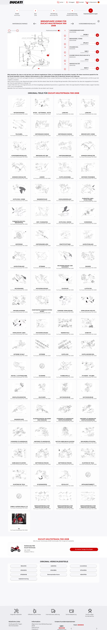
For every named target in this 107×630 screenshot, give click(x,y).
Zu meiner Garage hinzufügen (84, 549)
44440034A (83, 566)
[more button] (94, 35)
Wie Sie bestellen (14, 625)
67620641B (23, 574)
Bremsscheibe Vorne (53, 574)
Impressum (35, 629)
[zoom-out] (9, 31)
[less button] (90, 35)
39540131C (24, 566)
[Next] (72, 23)
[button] (99, 21)
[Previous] (35, 23)
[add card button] (97, 35)
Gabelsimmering (24, 579)
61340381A (53, 570)
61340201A (24, 570)
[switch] (59, 30)
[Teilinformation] (65, 36)
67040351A (83, 570)
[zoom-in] (17, 31)
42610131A (53, 566)
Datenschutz (35, 627)
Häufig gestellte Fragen (15, 624)
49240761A (83, 574)
